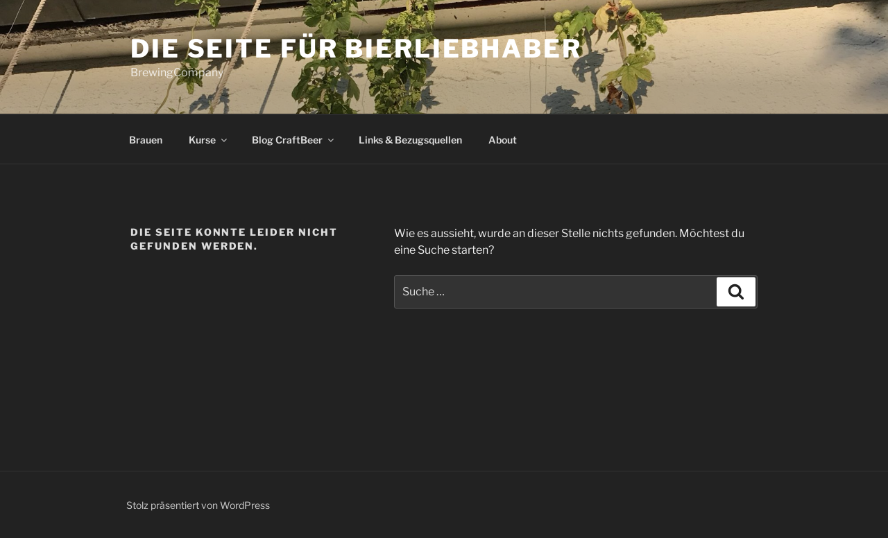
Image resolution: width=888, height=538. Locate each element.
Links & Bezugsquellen (410, 140)
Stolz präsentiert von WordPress (198, 505)
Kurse (209, 140)
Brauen (145, 140)
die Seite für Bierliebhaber (356, 48)
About (502, 140)
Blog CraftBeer (294, 140)
